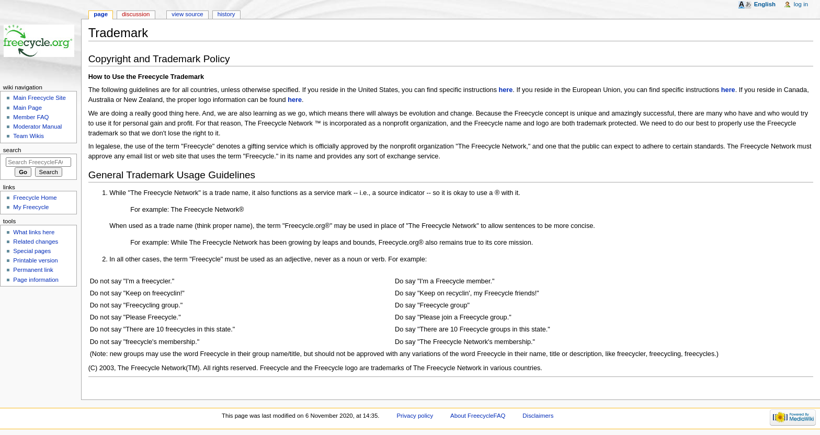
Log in (801, 4)
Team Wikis (28, 136)
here (506, 90)
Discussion (136, 14)
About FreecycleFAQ (477, 416)
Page (101, 14)
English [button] (765, 4)
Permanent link (33, 270)
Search (12, 150)
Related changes (35, 241)
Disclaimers (537, 416)
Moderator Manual (37, 126)
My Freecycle (31, 207)
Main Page (27, 108)
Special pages (32, 251)
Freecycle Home (34, 197)
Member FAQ (31, 117)
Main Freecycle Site (39, 98)
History (226, 14)
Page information (36, 280)
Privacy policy (414, 416)
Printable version (35, 260)
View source (187, 14)
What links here (33, 232)
